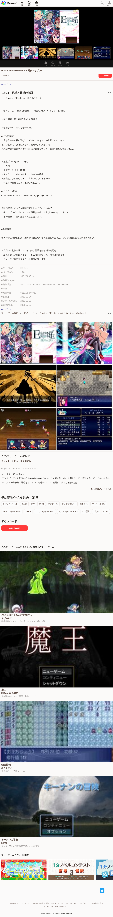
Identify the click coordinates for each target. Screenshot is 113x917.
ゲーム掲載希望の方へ (96, 903)
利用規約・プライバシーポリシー (20, 903)
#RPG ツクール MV (12, 511)
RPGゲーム (28, 313)
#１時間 (85, 511)
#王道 (24, 504)
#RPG (28, 511)
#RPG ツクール (10, 504)
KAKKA (6, 76)
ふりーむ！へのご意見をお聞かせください (56, 906)
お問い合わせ (83, 903)
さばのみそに (7, 618)
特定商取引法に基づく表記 (41, 903)
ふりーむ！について (57, 903)
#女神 (96, 511)
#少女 (41, 504)
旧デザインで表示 (71, 903)
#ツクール (53, 504)
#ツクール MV (98, 504)
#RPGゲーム (6, 84)
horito (4, 843)
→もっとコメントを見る (100, 489)
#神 (33, 504)
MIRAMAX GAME (9, 693)
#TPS (105, 511)
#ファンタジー (69, 504)
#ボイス (84, 504)
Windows (14, 528)
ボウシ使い (6, 768)
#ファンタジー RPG (44, 511)
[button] (11, 52)
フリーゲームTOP (9, 313)
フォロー (105, 76)
